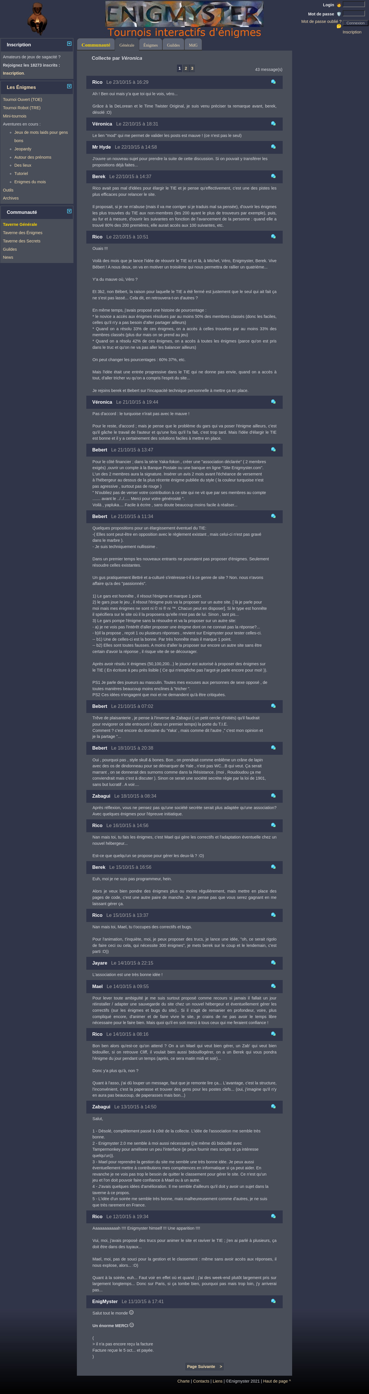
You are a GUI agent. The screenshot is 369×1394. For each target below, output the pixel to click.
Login (332, 5)
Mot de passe (325, 14)
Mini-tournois (14, 116)
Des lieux (22, 165)
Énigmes (150, 45)
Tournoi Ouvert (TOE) (22, 99)
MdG (193, 45)
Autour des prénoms (32, 157)
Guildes (10, 249)
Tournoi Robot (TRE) (22, 107)
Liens (217, 1381)
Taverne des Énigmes (22, 232)
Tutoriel (21, 173)
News (8, 257)
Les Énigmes (21, 87)
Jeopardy (22, 149)
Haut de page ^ (277, 1381)
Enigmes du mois (30, 182)
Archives (11, 198)
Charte (183, 1381)
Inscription (352, 32)
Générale (126, 45)
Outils (8, 190)
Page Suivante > (204, 1366)
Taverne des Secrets (21, 241)
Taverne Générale (20, 224)
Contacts (201, 1381)
